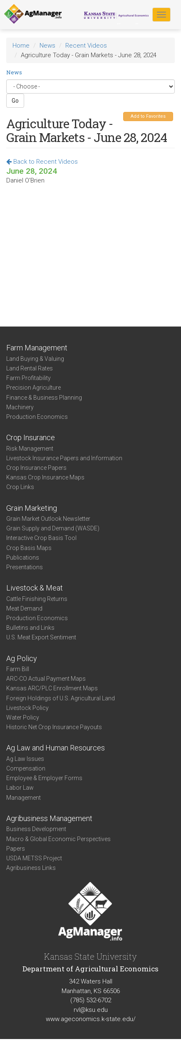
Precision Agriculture (33, 387)
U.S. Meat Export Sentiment (41, 637)
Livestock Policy (27, 708)
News (47, 45)
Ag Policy (21, 658)
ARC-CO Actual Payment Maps (46, 678)
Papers (15, 848)
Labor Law (20, 787)
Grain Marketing (31, 508)
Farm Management (36, 347)
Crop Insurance (30, 437)
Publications (22, 557)
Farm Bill (17, 669)
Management (23, 797)
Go (15, 100)
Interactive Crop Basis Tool (41, 538)
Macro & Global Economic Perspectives (58, 839)
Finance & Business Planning (44, 397)
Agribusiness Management (49, 818)
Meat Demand (24, 608)
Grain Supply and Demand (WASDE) (52, 528)
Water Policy (22, 717)
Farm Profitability (28, 378)
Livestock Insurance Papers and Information (64, 458)
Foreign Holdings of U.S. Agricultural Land (60, 698)
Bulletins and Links (30, 627)
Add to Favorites (148, 116)
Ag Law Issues (25, 758)
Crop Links (20, 487)
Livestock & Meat (34, 587)
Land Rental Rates (29, 368)
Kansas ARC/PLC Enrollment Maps (52, 688)
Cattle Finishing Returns (36, 599)
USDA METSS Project (34, 858)
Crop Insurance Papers (36, 467)
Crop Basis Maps (29, 548)
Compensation (25, 768)
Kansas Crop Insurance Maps (45, 477)
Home (21, 45)
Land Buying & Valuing (35, 358)
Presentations (24, 567)
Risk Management (29, 448)
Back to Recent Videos (42, 161)
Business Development (36, 829)
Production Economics (37, 416)
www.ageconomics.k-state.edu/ (91, 1019)
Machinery (20, 407)
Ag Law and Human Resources (55, 747)
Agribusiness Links (31, 867)
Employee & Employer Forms (44, 778)
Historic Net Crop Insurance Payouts (54, 727)
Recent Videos (86, 45)
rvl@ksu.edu (91, 1010)
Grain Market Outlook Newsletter (48, 518)
